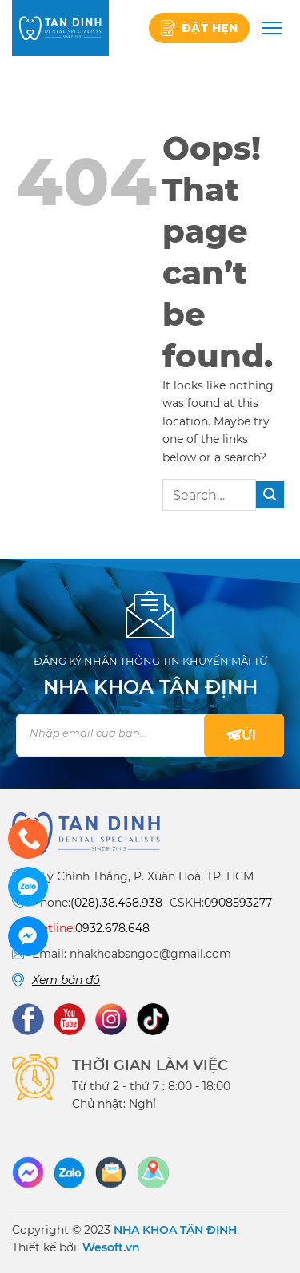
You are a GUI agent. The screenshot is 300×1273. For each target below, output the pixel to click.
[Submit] (270, 495)
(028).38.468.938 (116, 902)
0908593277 (238, 902)
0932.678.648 (112, 928)
